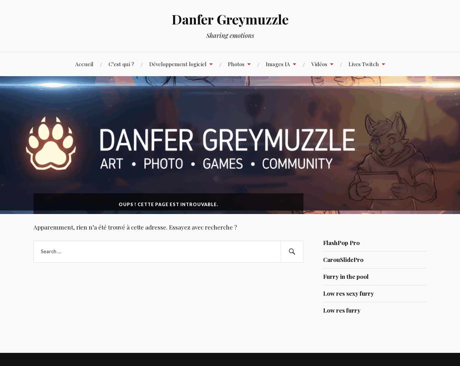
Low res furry (341, 310)
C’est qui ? (121, 64)
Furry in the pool (346, 276)
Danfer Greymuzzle (230, 19)
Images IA (278, 64)
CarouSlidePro (343, 259)
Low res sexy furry (348, 293)
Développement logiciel (178, 64)
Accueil (84, 64)
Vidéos (319, 64)
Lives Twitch (364, 64)
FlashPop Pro (341, 242)
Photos (236, 64)
